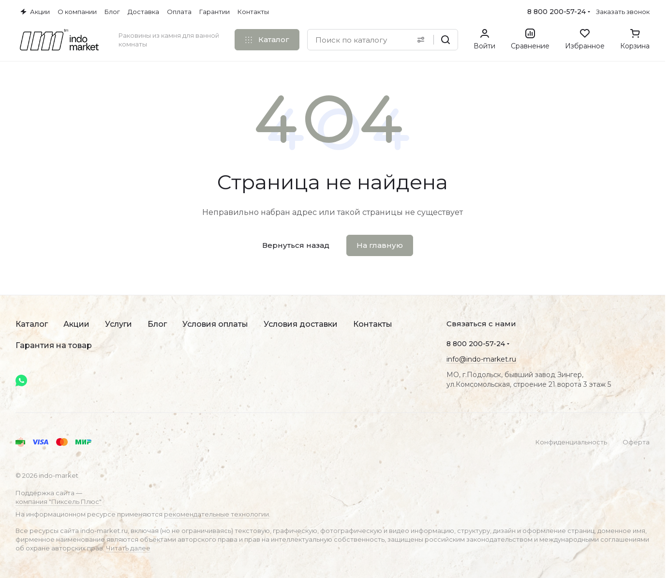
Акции (76, 324)
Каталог (31, 324)
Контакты (372, 324)
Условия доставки (301, 324)
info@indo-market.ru (481, 359)
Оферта (636, 442)
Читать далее (128, 548)
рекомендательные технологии (216, 514)
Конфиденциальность (571, 442)
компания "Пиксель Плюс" (58, 501)
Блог (157, 324)
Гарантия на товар (53, 345)
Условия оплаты (215, 324)
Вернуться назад (295, 245)
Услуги (118, 324)
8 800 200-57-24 (556, 11)
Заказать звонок (623, 11)
